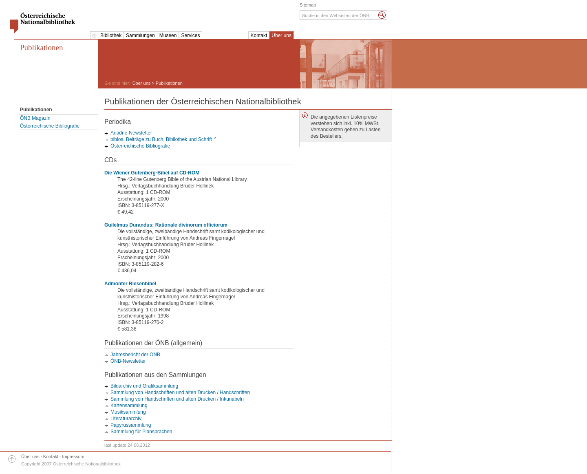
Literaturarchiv (125, 418)
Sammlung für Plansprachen (141, 431)
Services (190, 35)
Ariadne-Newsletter (131, 133)
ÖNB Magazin (35, 118)
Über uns (281, 35)
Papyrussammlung (130, 425)
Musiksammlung (128, 412)
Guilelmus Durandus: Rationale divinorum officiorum (165, 225)
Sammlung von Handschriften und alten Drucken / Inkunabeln (177, 399)
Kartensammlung (129, 405)
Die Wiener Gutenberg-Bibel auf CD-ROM (151, 173)
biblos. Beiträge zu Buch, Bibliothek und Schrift (161, 139)
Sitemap (308, 4)
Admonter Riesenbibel (130, 284)
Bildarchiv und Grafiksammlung (144, 386)
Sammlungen (140, 35)
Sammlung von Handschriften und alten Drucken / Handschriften (180, 392)
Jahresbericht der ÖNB (135, 354)
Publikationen (41, 47)
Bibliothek (110, 35)
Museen (168, 35)
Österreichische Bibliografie (49, 126)
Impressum (73, 456)
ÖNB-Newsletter (128, 361)
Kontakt (259, 35)
